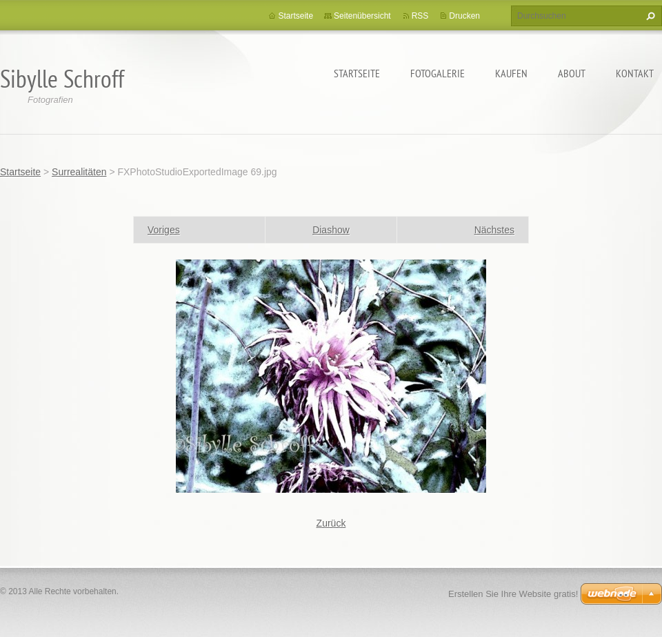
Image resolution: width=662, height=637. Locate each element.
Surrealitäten (79, 171)
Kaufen (511, 73)
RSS (420, 16)
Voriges (164, 229)
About (571, 73)
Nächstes (494, 229)
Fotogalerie (437, 73)
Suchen (649, 16)
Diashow (331, 229)
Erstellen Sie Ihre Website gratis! (513, 594)
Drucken (464, 16)
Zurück (331, 523)
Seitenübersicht (362, 16)
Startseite (357, 73)
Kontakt (635, 73)
